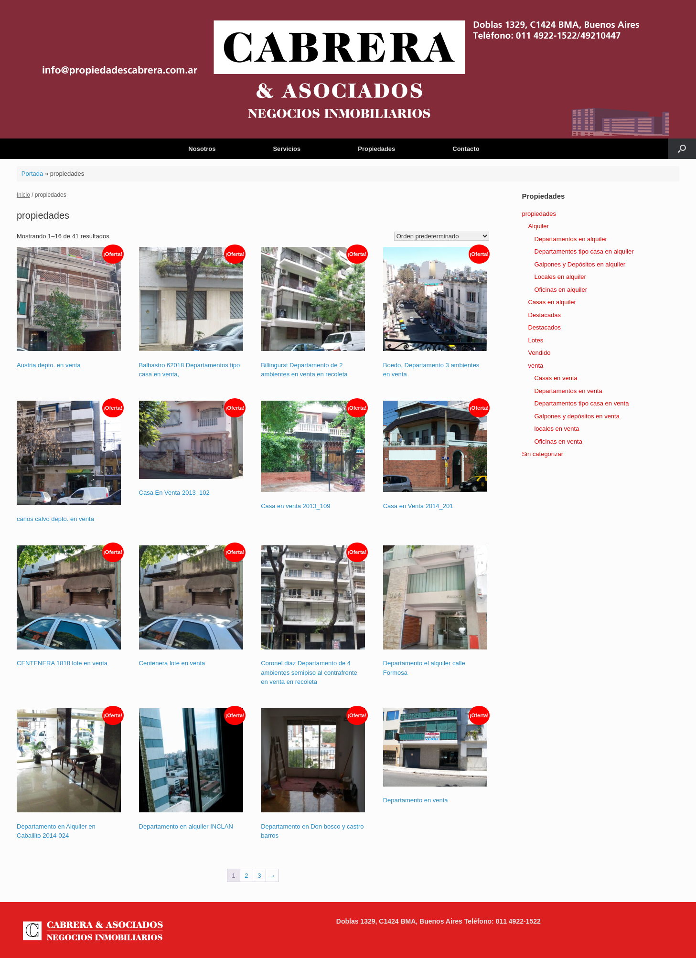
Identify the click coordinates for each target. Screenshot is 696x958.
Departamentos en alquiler (570, 239)
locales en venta (556, 428)
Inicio (23, 195)
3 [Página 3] (259, 875)
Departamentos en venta (568, 390)
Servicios (286, 148)
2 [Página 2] (246, 875)
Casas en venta (555, 378)
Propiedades (376, 148)
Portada (32, 173)
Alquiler (538, 226)
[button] (682, 148)
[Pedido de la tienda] (441, 236)
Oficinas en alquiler (560, 289)
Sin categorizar (542, 454)
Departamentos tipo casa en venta (581, 403)
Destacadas (544, 315)
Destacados (544, 327)
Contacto (465, 148)
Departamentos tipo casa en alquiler (583, 251)
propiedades (539, 213)
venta (535, 365)
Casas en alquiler (552, 302)
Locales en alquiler (560, 276)
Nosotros (201, 148)
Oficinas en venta (558, 441)
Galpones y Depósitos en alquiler (579, 264)
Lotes (535, 340)
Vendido (539, 352)
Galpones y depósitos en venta (577, 416)
